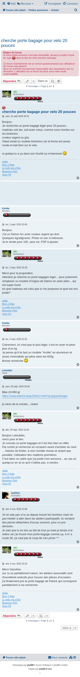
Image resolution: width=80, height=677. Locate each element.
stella (5, 161)
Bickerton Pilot (9, 171)
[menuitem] (11, 3)
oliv (15, 92)
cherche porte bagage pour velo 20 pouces (34, 43)
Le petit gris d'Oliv (11, 168)
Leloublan (7, 370)
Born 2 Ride (8, 165)
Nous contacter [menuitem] (58, 657)
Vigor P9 (6, 174)
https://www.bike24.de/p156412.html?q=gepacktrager (35, 396)
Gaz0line (15, 493)
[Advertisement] (40, 25)
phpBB (30, 665)
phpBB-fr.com (45, 669)
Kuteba (5, 208)
